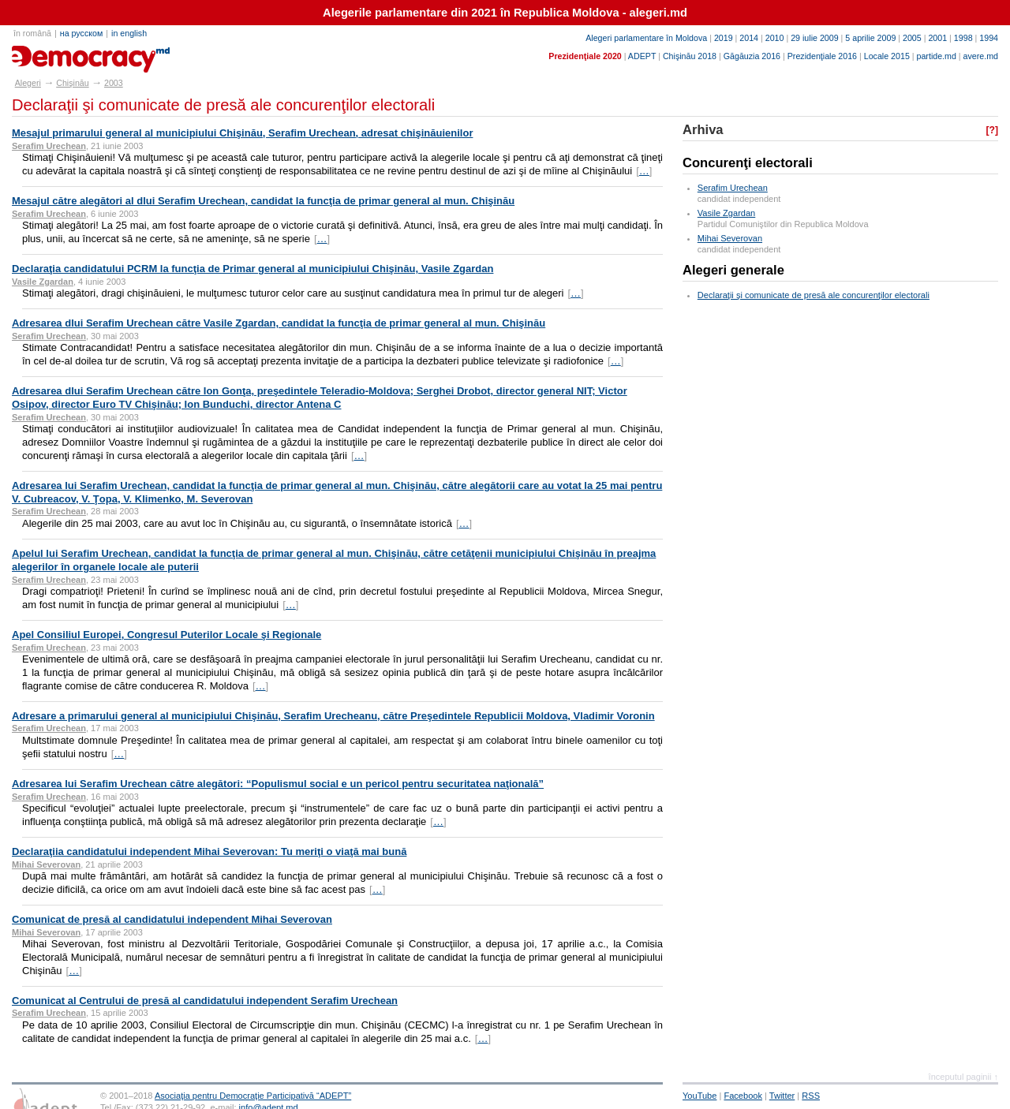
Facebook (743, 1095)
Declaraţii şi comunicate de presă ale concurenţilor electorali (814, 295)
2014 (748, 38)
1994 (988, 38)
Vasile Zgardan (726, 213)
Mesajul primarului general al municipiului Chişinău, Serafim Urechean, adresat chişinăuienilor (242, 133)
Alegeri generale (733, 270)
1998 (963, 38)
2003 (113, 83)
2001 (937, 38)
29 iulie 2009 (814, 38)
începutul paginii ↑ (963, 1076)
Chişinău (72, 83)
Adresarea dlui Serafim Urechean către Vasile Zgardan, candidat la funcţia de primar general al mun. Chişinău (278, 323)
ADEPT (642, 56)
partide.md (936, 56)
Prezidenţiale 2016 (822, 56)
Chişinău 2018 (689, 56)
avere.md (980, 56)
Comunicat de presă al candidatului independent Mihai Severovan (172, 919)
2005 (912, 38)
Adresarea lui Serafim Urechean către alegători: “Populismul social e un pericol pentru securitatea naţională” (278, 784)
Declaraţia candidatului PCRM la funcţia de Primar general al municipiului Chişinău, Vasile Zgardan (252, 268)
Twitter (782, 1095)
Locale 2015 (887, 56)
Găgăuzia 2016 (752, 56)
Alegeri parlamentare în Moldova (646, 38)
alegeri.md (48, 54)
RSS (811, 1095)
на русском (81, 33)
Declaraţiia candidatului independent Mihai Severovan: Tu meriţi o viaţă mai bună (209, 851)
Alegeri (28, 83)
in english (129, 33)
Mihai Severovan (730, 238)
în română (32, 33)
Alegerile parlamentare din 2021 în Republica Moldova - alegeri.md (505, 12)
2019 (723, 38)
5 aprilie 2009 (870, 38)
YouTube (699, 1095)
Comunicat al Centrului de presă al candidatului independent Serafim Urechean (205, 1000)
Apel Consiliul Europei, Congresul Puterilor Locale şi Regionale (166, 634)
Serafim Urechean (733, 187)
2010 (774, 38)
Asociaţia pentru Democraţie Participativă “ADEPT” (253, 1095)
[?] (992, 130)
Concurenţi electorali (748, 162)
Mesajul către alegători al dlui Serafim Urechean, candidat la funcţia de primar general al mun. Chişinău (263, 201)
